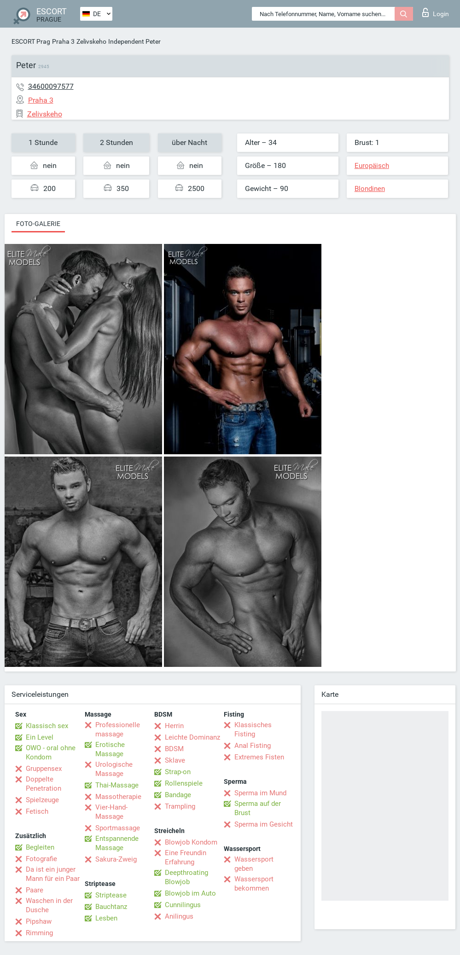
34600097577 (51, 86)
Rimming (39, 933)
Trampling (180, 806)
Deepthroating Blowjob (186, 877)
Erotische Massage (110, 749)
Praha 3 (63, 41)
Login (435, 12)
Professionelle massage (117, 729)
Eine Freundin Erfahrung (185, 857)
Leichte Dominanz (192, 737)
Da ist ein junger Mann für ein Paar (53, 874)
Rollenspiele (184, 783)
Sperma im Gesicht (263, 824)
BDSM (174, 749)
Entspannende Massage (117, 843)
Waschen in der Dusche (49, 905)
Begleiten (40, 847)
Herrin (174, 726)
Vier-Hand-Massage (111, 812)
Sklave (175, 760)
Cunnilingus (183, 905)
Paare (34, 890)
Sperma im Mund (260, 793)
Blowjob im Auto (190, 893)
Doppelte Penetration (43, 784)
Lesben (106, 918)
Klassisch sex (47, 726)
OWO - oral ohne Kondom (51, 752)
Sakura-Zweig (116, 859)
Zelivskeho (91, 41)
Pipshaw (39, 921)
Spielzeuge (42, 800)
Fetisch (37, 811)
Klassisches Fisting (253, 729)
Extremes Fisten (259, 757)
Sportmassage (117, 828)
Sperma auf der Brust (257, 808)
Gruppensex (44, 768)
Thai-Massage (117, 785)
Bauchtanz (111, 907)
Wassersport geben (254, 864)
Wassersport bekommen (254, 883)
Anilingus (179, 916)
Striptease (111, 895)
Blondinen (370, 189)
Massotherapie (118, 797)
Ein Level (39, 737)
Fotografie (41, 859)
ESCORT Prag (31, 41)
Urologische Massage (114, 769)
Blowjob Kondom (191, 842)
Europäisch (372, 166)
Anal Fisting (252, 745)
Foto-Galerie (38, 223)
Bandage (178, 795)
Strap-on (178, 772)
